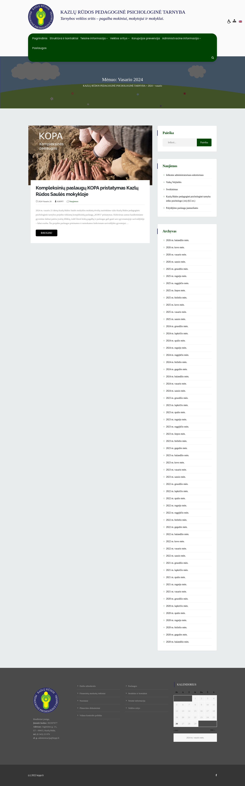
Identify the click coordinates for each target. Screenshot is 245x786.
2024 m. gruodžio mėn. (177, 326)
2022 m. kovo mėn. (175, 541)
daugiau (46, 233)
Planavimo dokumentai (90, 708)
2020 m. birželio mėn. (176, 627)
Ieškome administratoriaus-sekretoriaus (184, 175)
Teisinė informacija (93, 38)
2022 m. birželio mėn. (176, 520)
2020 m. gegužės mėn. (176, 634)
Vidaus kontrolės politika (91, 715)
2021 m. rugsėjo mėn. (176, 584)
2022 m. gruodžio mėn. (177, 484)
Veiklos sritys (118, 38)
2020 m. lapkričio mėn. (177, 606)
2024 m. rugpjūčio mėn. (177, 355)
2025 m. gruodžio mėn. (177, 269)
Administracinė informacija (180, 38)
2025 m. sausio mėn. (176, 319)
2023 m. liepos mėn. (175, 434)
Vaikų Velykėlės (173, 182)
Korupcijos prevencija (146, 38)
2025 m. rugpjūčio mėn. (177, 283)
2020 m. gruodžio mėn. (177, 599)
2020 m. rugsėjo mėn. (176, 620)
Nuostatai (84, 700)
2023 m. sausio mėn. (176, 477)
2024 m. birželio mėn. (176, 362)
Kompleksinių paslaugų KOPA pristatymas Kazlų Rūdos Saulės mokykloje (87, 191)
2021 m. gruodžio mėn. (177, 563)
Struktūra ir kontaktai (64, 38)
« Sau (176, 730)
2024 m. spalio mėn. (175, 340)
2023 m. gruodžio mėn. (177, 398)
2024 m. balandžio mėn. (177, 376)
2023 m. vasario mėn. (176, 469)
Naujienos (73, 201)
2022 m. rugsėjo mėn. (176, 505)
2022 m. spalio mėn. (175, 498)
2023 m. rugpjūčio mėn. (177, 426)
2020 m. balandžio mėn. (177, 642)
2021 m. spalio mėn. (175, 577)
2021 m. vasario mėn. (176, 591)
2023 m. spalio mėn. (175, 412)
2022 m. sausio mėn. (176, 556)
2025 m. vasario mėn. (176, 312)
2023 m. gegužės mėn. (176, 448)
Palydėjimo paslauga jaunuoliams (182, 208)
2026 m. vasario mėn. (176, 254)
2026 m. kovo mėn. (175, 247)
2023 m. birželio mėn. (176, 441)
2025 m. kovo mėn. (175, 305)
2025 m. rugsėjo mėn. (176, 276)
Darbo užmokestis (88, 686)
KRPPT (60, 201)
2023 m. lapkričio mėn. (177, 405)
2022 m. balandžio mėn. (177, 534)
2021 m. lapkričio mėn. (177, 570)
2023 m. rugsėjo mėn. (176, 419)
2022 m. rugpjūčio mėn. (177, 512)
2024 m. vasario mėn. (176, 383)
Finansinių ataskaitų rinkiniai (92, 693)
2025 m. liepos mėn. (175, 290)
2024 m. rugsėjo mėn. (176, 348)
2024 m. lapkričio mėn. (177, 333)
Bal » (212, 730)
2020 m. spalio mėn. (175, 613)
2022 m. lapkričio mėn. (177, 491)
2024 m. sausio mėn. (176, 391)
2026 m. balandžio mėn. (177, 240)
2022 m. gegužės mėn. (176, 527)
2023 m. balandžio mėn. (177, 455)
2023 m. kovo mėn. (175, 462)
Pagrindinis (39, 38)
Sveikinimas (172, 189)
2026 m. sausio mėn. (176, 262)
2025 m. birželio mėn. (176, 297)
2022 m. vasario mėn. (176, 548)
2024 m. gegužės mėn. (176, 369)
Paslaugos (39, 48)
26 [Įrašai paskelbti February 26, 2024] (177, 723)
